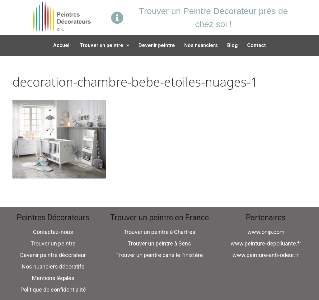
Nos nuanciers (201, 45)
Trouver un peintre (104, 45)
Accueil (62, 45)
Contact (256, 45)
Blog (232, 45)
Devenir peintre (156, 45)
